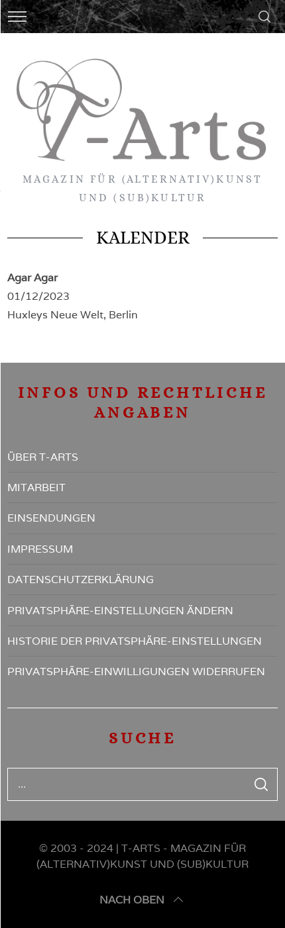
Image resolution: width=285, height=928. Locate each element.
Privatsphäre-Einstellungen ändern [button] (120, 611)
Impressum (40, 549)
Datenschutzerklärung (80, 579)
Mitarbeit (36, 487)
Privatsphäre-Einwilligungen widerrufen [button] (136, 671)
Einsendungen (51, 518)
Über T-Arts (42, 457)
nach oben (142, 900)
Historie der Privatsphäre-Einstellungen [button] (134, 641)
